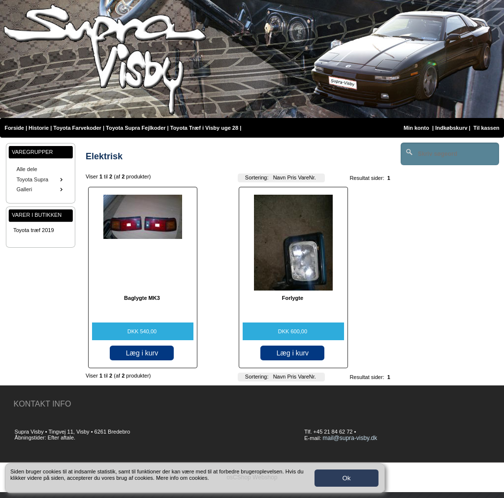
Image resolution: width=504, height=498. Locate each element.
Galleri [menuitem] (40, 189)
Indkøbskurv (451, 128)
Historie (39, 128)
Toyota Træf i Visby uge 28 (204, 128)
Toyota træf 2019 (33, 230)
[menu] (40, 179)
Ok (346, 478)
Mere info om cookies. (182, 478)
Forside (14, 128)
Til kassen (487, 128)
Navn (279, 177)
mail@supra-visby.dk (350, 438)
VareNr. (306, 177)
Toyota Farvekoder (77, 128)
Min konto (416, 128)
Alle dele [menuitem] (26, 169)
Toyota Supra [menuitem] (40, 179)
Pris (291, 177)
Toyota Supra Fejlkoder (135, 128)
